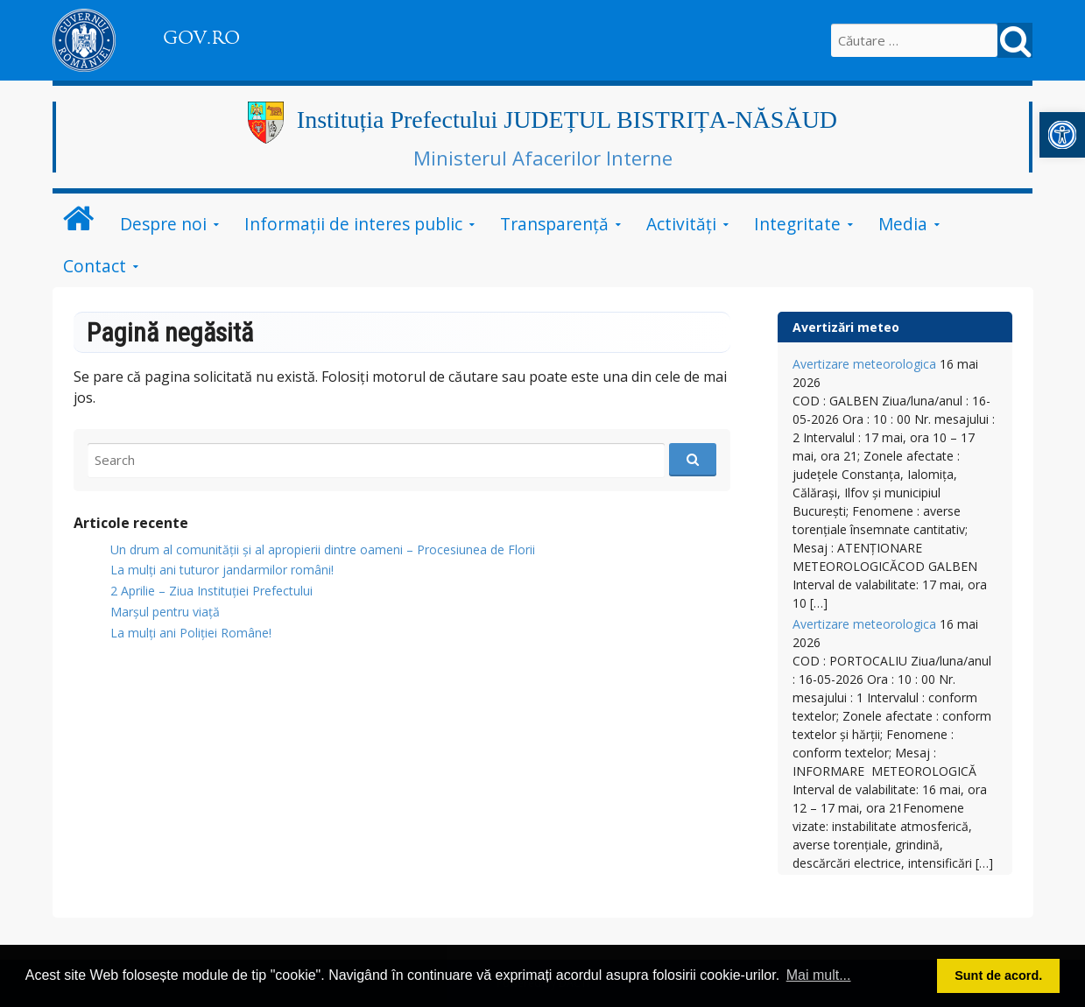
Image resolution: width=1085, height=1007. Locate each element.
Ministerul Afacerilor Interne (543, 157)
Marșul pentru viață (165, 611)
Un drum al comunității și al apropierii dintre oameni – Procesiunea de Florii (322, 549)
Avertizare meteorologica (864, 364)
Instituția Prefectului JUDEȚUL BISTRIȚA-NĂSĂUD (567, 119)
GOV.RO (201, 37)
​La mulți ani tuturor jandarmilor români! (222, 569)
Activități (681, 224)
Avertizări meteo (846, 327)
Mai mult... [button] (818, 975)
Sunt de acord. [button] (998, 975)
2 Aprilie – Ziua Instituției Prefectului (211, 590)
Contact (94, 266)
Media (902, 224)
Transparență (554, 224)
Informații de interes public (353, 224)
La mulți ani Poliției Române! (190, 632)
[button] (1062, 135)
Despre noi (163, 224)
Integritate (797, 224)
